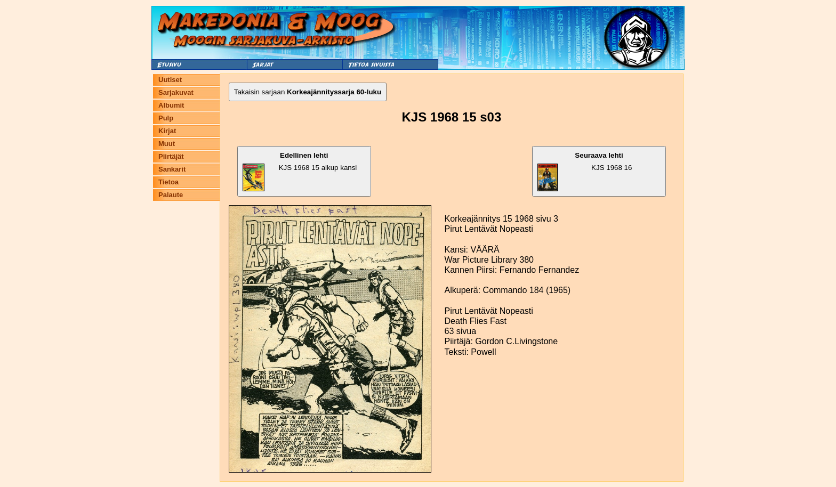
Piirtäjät (171, 156)
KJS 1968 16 (584, 171)
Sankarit (172, 169)
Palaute (170, 195)
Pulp (165, 118)
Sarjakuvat (176, 92)
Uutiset (170, 80)
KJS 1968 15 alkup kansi (300, 171)
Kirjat (167, 131)
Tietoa (168, 182)
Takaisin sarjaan (307, 92)
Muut (166, 144)
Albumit (171, 105)
